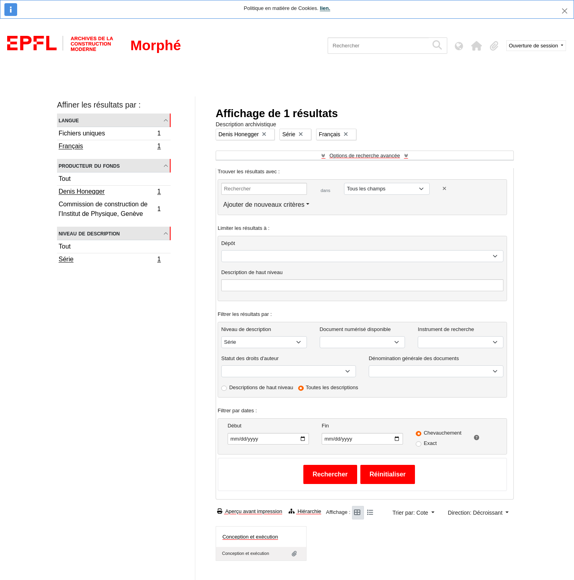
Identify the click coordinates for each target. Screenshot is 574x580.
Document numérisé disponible (355, 329)
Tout (65, 178)
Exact (430, 443)
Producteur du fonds (89, 165)
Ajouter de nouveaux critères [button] (264, 204)
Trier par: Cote (411, 512)
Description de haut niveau (252, 272)
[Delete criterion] (444, 189)
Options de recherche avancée (364, 156)
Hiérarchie (305, 511)
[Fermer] (565, 11)
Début (235, 426)
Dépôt (228, 243)
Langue (69, 120)
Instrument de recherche (446, 329)
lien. (325, 8)
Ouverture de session (534, 46)
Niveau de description (89, 233)
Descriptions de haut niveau (261, 387)
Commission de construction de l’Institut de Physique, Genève (109, 209)
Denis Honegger (109, 192)
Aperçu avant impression (249, 511)
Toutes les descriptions (332, 387)
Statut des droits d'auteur (250, 358)
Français (109, 147)
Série (109, 260)
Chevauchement (443, 433)
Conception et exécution (250, 537)
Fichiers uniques (109, 134)
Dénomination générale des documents (414, 358)
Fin (325, 426)
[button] (477, 46)
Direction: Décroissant (476, 512)
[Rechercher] (378, 45)
